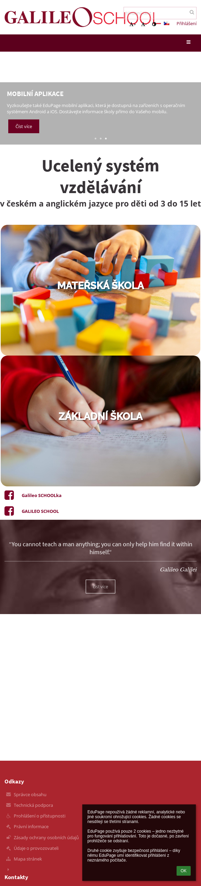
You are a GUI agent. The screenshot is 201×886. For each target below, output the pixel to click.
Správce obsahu (30, 794)
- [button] (144, 24)
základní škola (100, 416)
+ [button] (132, 24)
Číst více (23, 126)
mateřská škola (100, 286)
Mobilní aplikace (35, 93)
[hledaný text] (160, 13)
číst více (100, 586)
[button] (166, 23)
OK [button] (184, 870)
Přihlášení (187, 23)
